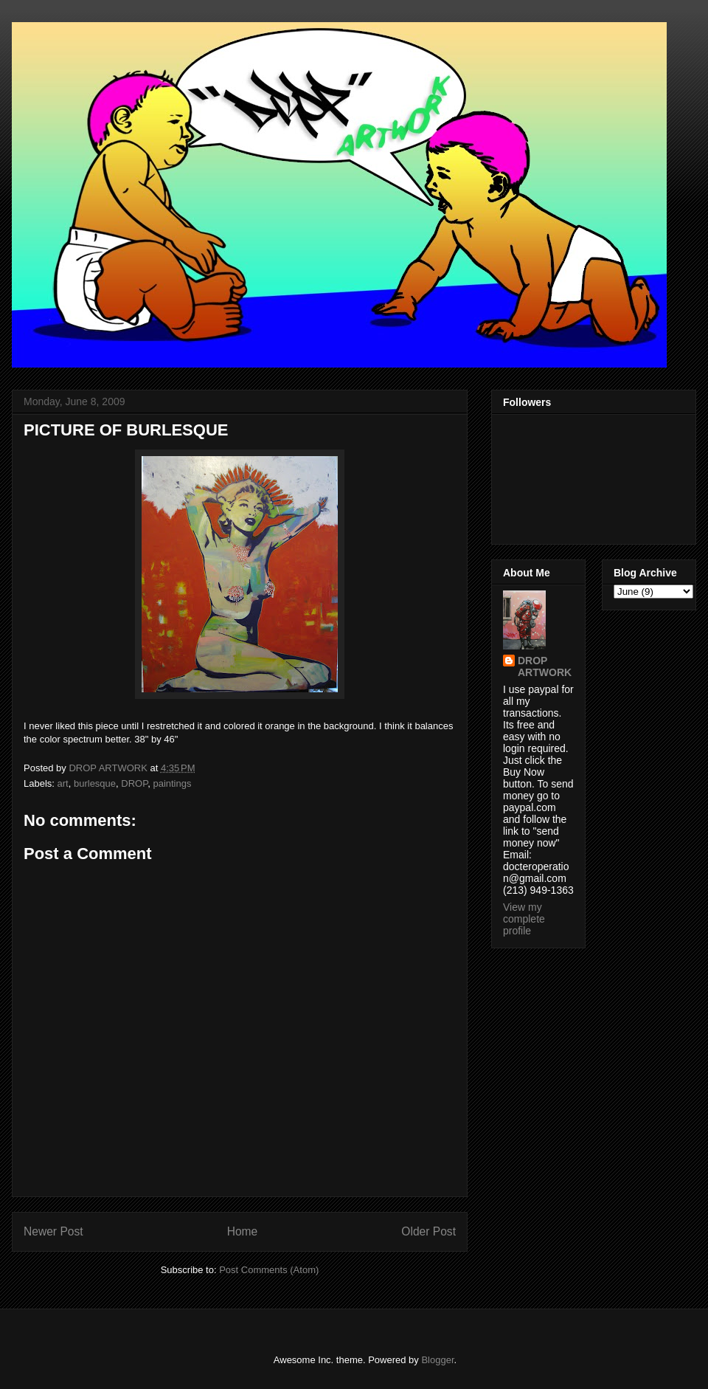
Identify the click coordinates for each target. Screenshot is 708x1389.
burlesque (95, 783)
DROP (134, 783)
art (63, 783)
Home (242, 1231)
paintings (172, 783)
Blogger (437, 1359)
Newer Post (53, 1231)
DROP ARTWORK (545, 666)
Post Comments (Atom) (269, 1269)
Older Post (428, 1231)
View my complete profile (524, 919)
